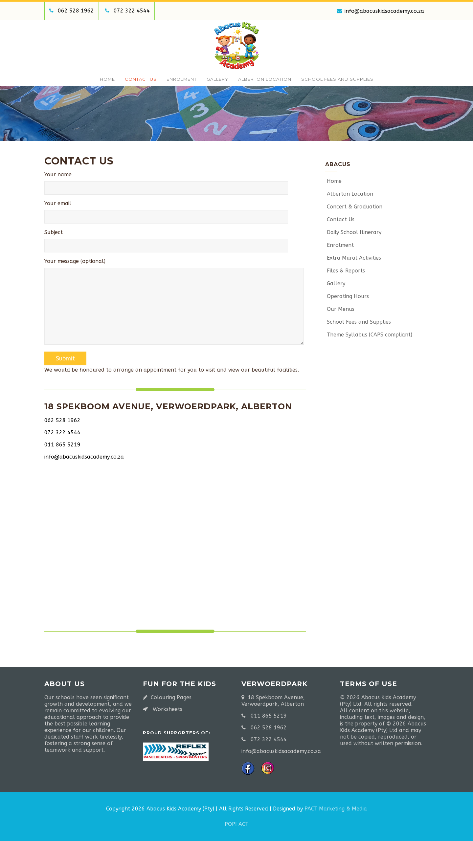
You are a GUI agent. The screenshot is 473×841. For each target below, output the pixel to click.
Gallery (217, 79)
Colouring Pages (171, 697)
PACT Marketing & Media (335, 809)
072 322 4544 (132, 11)
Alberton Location (264, 79)
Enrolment (182, 79)
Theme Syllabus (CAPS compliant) (368, 335)
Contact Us (141, 79)
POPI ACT (236, 824)
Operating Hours (347, 296)
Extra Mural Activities (353, 258)
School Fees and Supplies (337, 79)
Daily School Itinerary (353, 232)
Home (107, 79)
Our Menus (339, 309)
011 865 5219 (62, 445)
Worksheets (167, 709)
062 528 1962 (76, 11)
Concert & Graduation (353, 207)
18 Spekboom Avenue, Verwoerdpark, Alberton (273, 700)
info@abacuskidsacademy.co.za (380, 11)
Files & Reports (345, 271)
